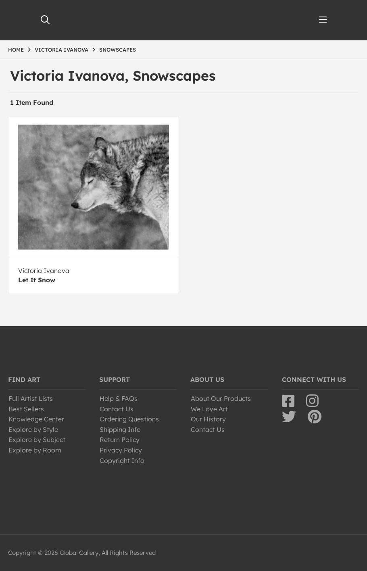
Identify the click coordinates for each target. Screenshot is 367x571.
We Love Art (209, 409)
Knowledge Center (36, 419)
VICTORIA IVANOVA (61, 49)
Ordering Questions (129, 419)
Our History (208, 419)
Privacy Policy (121, 450)
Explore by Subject (36, 440)
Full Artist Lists (30, 398)
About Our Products (221, 398)
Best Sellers (26, 409)
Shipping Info (120, 429)
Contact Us (116, 409)
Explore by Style (33, 429)
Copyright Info (122, 460)
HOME (16, 49)
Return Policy (120, 440)
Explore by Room (34, 450)
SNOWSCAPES (117, 49)
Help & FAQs (119, 398)
